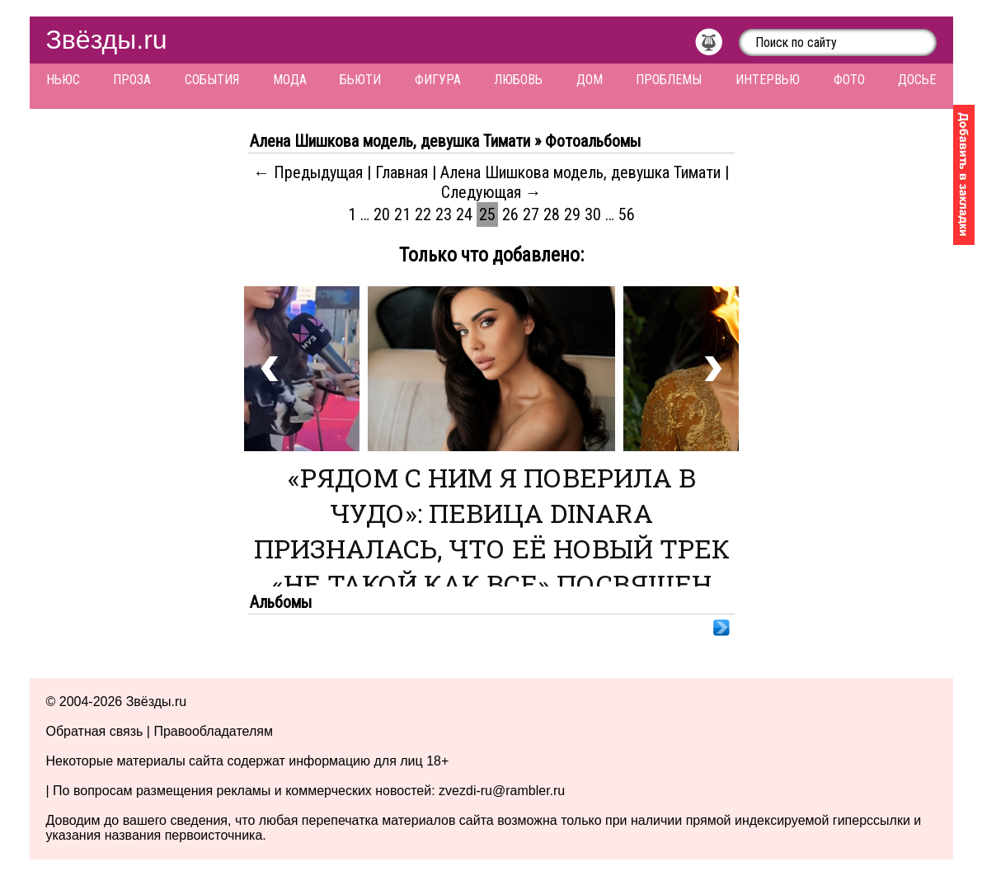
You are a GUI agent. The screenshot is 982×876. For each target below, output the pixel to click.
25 (487, 214)
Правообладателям (213, 731)
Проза (132, 79)
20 (382, 214)
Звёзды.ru (106, 39)
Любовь (518, 79)
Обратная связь (94, 731)
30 (593, 214)
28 (551, 214)
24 (464, 214)
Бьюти (360, 79)
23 (443, 214)
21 (402, 214)
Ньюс (63, 79)
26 (510, 214)
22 (423, 214)
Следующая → (491, 192)
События (212, 79)
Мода (290, 79)
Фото (849, 79)
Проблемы (669, 79)
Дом (589, 79)
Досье (917, 79)
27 (531, 214)
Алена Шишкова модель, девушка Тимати (580, 172)
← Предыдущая (308, 172)
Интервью (767, 79)
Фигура (438, 79)
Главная (401, 172)
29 (572, 214)
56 (626, 214)
